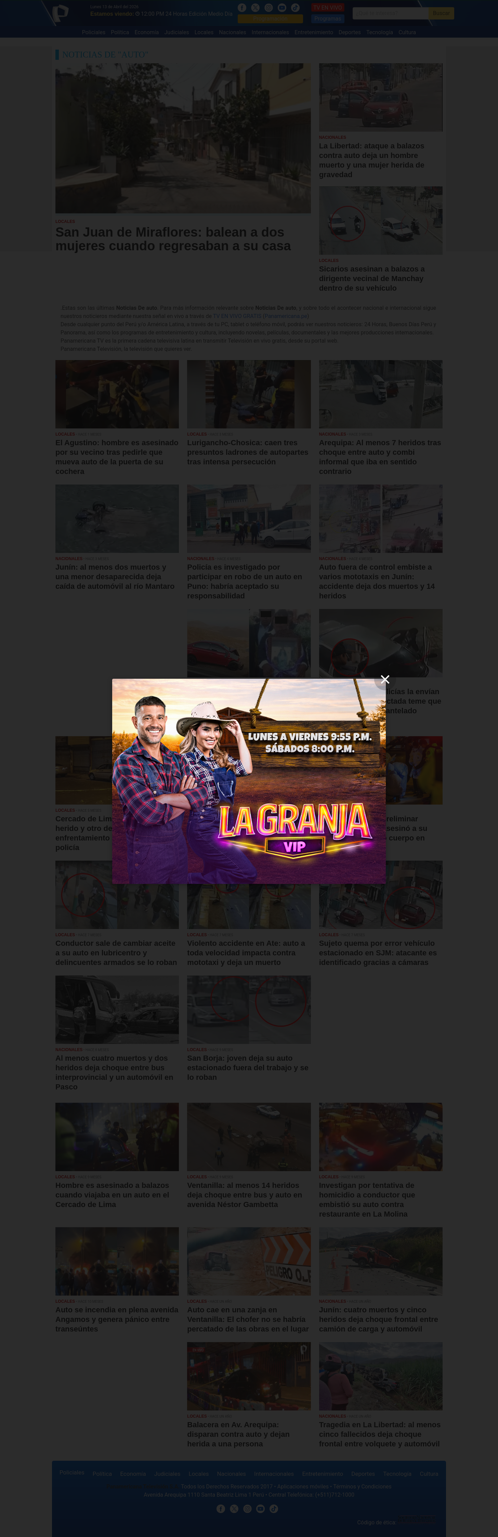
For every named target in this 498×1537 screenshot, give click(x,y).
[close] (385, 679)
